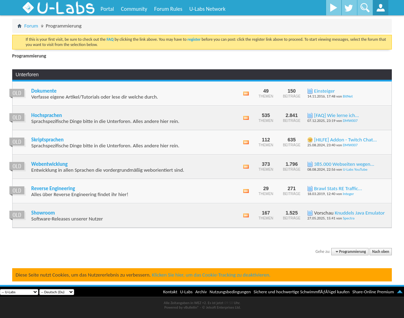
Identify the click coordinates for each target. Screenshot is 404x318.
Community (134, 9)
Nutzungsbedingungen (230, 291)
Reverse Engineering (53, 188)
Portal (107, 9)
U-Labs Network (207, 9)
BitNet (347, 96)
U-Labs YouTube (355, 169)
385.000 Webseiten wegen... (344, 164)
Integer (348, 194)
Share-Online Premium (373, 291)
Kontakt (170, 291)
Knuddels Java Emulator (360, 213)
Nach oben (380, 251)
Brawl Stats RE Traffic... (338, 188)
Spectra (349, 218)
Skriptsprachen (47, 140)
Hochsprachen (46, 115)
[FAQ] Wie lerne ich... (336, 115)
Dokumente (44, 91)
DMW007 (350, 120)
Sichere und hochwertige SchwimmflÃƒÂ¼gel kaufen (302, 291)
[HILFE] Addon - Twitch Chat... (345, 140)
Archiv (201, 291)
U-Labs (186, 291)
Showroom (43, 213)
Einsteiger (324, 91)
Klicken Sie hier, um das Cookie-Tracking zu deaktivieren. (211, 275)
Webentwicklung (49, 164)
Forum (31, 26)
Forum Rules (168, 9)
